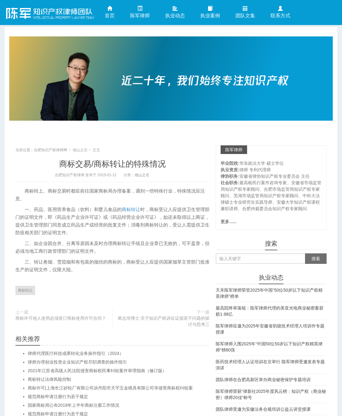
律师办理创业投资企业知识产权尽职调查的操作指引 (77, 362)
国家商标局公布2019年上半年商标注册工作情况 (73, 405)
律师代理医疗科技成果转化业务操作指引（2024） (76, 353)
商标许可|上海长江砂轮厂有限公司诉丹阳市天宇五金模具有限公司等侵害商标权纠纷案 (110, 387)
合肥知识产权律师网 (49, 12)
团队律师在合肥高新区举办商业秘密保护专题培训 (263, 379)
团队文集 (245, 12)
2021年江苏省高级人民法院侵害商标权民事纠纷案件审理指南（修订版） (97, 370)
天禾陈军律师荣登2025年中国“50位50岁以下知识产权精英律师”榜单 (269, 293)
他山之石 (80, 150)
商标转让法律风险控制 (49, 379)
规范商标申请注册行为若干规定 (58, 396)
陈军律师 (140, 12)
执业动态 (175, 12)
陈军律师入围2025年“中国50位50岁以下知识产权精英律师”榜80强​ (269, 346)
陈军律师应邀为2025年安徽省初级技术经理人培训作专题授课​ (270, 329)
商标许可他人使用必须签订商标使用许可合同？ (60, 318)
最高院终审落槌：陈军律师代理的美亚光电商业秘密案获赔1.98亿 (270, 311)
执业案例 (210, 12)
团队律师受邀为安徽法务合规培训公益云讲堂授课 (263, 409)
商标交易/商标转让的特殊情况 (112, 163)
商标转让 (131, 209)
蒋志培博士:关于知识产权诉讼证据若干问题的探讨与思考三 (164, 321)
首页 (110, 12)
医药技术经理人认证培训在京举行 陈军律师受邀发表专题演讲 (270, 364)
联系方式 (280, 12)
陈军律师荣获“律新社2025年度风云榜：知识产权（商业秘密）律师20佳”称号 (271, 394)
